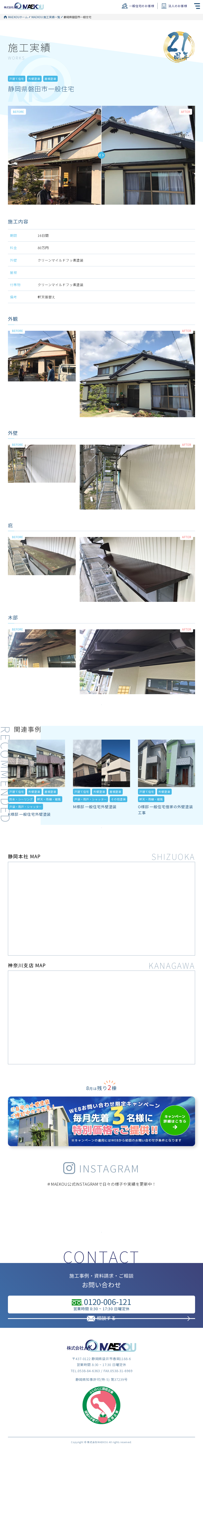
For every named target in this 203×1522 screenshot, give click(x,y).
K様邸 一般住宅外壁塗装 (29, 832)
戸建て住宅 (16, 91)
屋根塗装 (50, 91)
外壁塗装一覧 (69, 30)
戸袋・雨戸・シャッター (25, 825)
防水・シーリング (21, 818)
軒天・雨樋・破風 (49, 818)
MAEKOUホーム (18, 17)
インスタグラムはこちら (101, 1261)
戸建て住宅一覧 (70, 23)
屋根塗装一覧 (69, 36)
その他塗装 (118, 818)
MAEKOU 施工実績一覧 (45, 17)
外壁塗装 (34, 91)
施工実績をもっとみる (101, 718)
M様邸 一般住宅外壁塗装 (95, 825)
